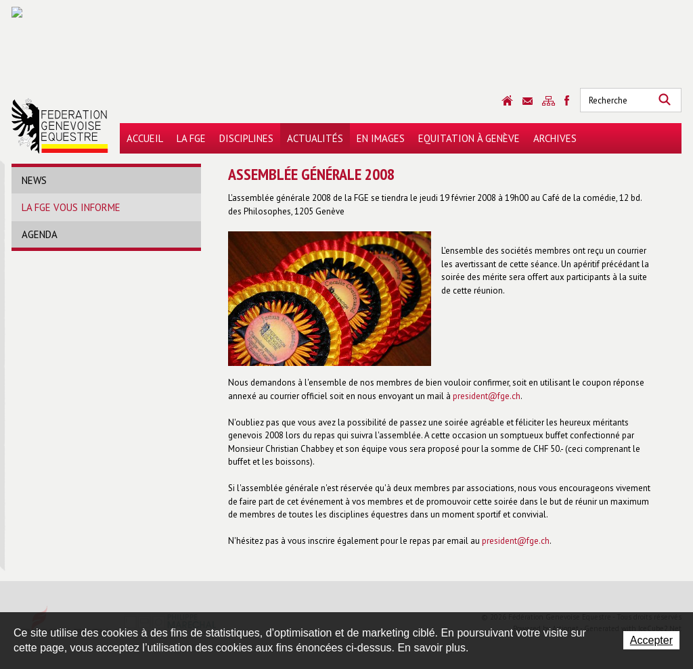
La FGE (191, 138)
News (34, 180)
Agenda (40, 234)
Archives (555, 138)
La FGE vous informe (71, 207)
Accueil (145, 138)
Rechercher (664, 100)
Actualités (315, 138)
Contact (527, 101)
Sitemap (548, 101)
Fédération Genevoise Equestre (60, 126)
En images (381, 138)
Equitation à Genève (469, 138)
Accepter (651, 640)
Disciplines (246, 138)
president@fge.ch (486, 396)
